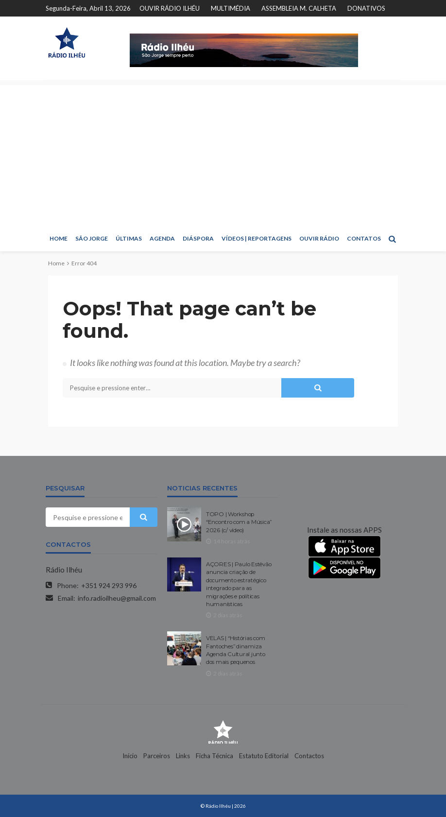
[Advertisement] (223, 153)
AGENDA (162, 238)
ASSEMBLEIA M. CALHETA (298, 8)
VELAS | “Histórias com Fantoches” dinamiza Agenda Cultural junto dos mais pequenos (235, 650)
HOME (59, 238)
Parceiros (156, 756)
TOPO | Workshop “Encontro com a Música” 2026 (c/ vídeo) (239, 522)
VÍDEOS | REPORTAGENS (257, 238)
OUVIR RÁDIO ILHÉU (169, 8)
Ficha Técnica (214, 756)
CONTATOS (364, 238)
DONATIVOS (366, 8)
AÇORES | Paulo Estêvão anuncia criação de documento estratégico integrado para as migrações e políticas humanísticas (238, 584)
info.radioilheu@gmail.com (117, 598)
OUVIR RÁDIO (319, 238)
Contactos (309, 756)
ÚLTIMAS (129, 238)
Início (129, 756)
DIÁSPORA (198, 238)
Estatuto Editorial (264, 756)
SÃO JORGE (91, 238)
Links (183, 756)
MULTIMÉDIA (230, 8)
